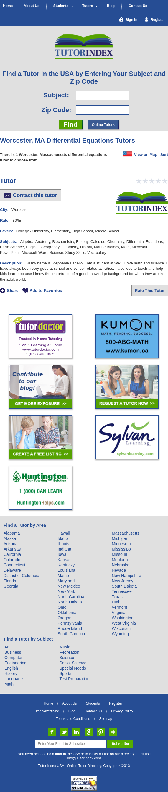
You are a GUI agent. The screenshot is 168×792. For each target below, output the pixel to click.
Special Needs (72, 668)
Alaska (10, 538)
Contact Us (138, 6)
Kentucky (66, 565)
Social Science (72, 663)
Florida (10, 580)
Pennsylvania (70, 623)
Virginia (118, 612)
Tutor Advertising (46, 711)
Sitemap (105, 719)
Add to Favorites (45, 290)
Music (64, 647)
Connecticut (14, 565)
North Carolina (71, 596)
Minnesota (121, 543)
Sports (65, 673)
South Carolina (71, 633)
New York (66, 591)
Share (13, 290)
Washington (122, 618)
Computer (13, 657)
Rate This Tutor (150, 290)
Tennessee (122, 591)
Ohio (62, 607)
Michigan (120, 538)
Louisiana (66, 570)
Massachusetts (125, 533)
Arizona (10, 543)
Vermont (119, 607)
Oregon (65, 618)
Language (13, 678)
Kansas (65, 559)
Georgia (11, 586)
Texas (117, 596)
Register (115, 703)
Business (12, 652)
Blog (111, 6)
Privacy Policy (122, 711)
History (10, 673)
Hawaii (64, 533)
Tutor (8, 180)
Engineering (15, 663)
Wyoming (120, 633)
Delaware (12, 570)
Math (9, 684)
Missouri (119, 554)
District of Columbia (21, 575)
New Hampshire (126, 575)
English (11, 668)
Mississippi (122, 549)
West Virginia (124, 623)
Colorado (12, 559)
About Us (31, 6)
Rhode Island (70, 628)
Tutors (87, 6)
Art (7, 647)
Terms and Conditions (73, 719)
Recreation (69, 652)
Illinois (63, 543)
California (12, 554)
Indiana (64, 549)
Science (66, 657)
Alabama (12, 533)
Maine (63, 575)
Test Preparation (74, 678)
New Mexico (69, 586)
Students (60, 6)
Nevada (119, 570)
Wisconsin (121, 628)
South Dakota (124, 586)
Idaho (63, 538)
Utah (116, 602)
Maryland (66, 580)
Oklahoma (67, 612)
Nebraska (120, 565)
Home (8, 6)
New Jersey (122, 580)
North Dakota (70, 602)
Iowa (62, 554)
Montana (120, 559)
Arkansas (12, 549)
